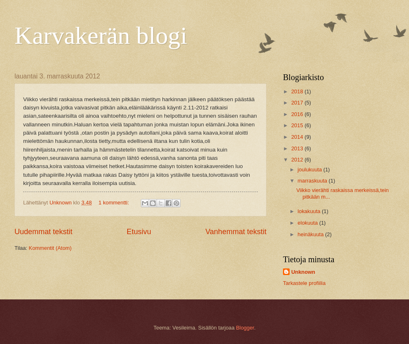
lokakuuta (309, 211)
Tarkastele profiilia (304, 283)
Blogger (245, 328)
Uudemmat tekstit (43, 232)
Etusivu (139, 232)
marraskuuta (312, 181)
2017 (297, 103)
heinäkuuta (311, 234)
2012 (297, 160)
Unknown (303, 272)
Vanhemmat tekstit (235, 232)
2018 (297, 91)
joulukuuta (310, 169)
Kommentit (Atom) (50, 248)
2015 (297, 125)
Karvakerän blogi (100, 35)
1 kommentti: (115, 202)
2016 (297, 114)
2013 (297, 148)
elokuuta (308, 223)
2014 (297, 137)
